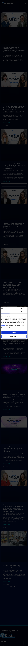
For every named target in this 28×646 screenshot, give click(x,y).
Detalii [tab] (14, 311)
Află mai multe (14, 336)
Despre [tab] (23, 311)
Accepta (14, 332)
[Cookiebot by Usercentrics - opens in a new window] (21, 308)
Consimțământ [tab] (5, 311)
